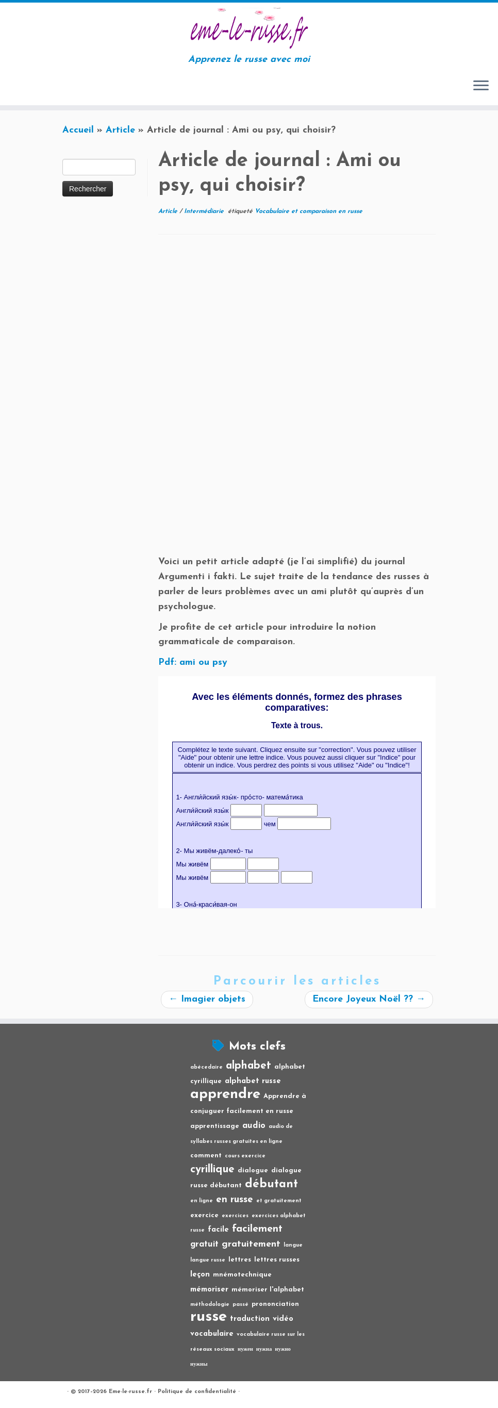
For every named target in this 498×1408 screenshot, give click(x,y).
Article (120, 130)
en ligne (201, 1201)
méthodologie (209, 1304)
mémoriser (209, 1290)
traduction (250, 1319)
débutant (271, 1184)
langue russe (207, 1260)
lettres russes (277, 1259)
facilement (257, 1229)
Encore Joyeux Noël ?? (368, 999)
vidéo (283, 1319)
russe (208, 1316)
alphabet (248, 1065)
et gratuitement (279, 1201)
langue (293, 1245)
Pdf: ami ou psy (192, 662)
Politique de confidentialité (197, 1392)
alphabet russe (253, 1081)
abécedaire (206, 1067)
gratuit (204, 1244)
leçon (200, 1275)
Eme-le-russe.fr (130, 1392)
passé (240, 1304)
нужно (283, 1349)
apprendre (225, 1094)
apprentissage (214, 1126)
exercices (235, 1216)
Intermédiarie (205, 211)
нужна (264, 1349)
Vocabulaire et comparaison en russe (308, 211)
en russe (234, 1200)
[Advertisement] (297, 323)
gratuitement (251, 1244)
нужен (245, 1349)
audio (253, 1126)
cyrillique (212, 1169)
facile (218, 1230)
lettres (239, 1259)
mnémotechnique (242, 1274)
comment (206, 1155)
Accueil (78, 130)
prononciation (275, 1304)
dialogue (253, 1170)
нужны (199, 1364)
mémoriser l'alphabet (267, 1289)
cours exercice (245, 1156)
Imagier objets (207, 999)
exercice (204, 1215)
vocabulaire (212, 1334)
